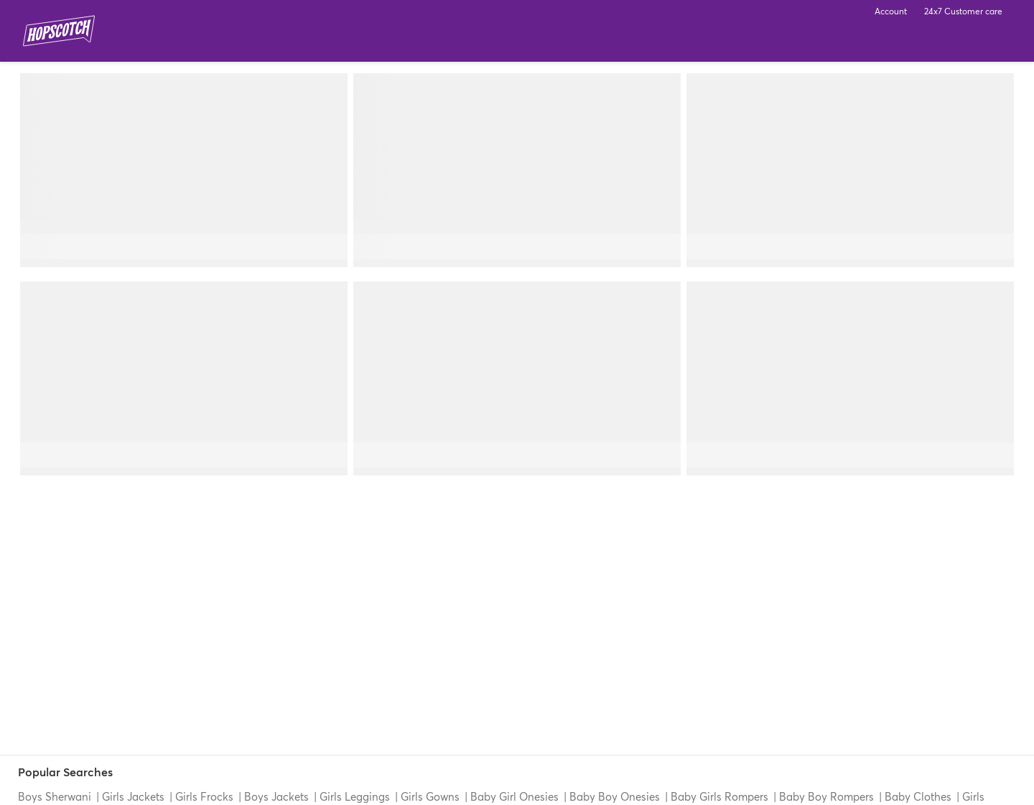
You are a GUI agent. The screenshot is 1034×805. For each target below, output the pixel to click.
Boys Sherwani (56, 796)
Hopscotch (59, 31)
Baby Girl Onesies (514, 796)
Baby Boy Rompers (826, 796)
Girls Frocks (204, 796)
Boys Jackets (276, 796)
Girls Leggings (355, 796)
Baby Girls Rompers (719, 796)
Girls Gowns (430, 796)
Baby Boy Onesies (615, 796)
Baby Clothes (918, 796)
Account (891, 11)
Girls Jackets (133, 796)
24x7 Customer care (963, 11)
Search (956, 43)
